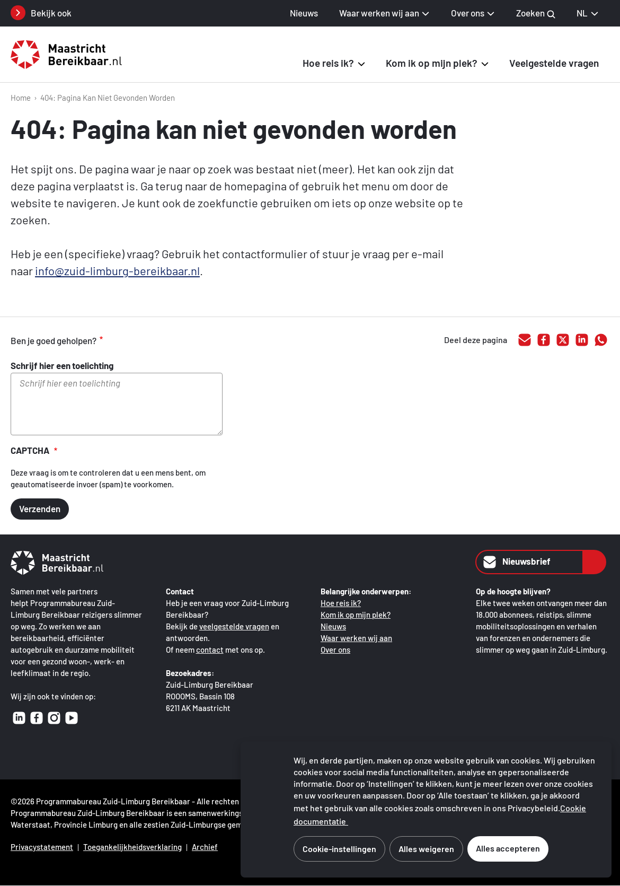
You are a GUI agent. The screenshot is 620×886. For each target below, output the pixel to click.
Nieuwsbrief (516, 562)
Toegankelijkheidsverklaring (132, 847)
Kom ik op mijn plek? (356, 614)
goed (127, 340)
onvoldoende (171, 340)
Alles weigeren (426, 849)
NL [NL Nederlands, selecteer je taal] (588, 12)
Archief (205, 847)
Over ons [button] (467, 12)
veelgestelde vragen (234, 626)
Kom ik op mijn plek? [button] (431, 63)
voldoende (149, 340)
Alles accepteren (508, 848)
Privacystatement (42, 847)
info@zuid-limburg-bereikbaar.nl (117, 270)
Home (21, 97)
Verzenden (39, 508)
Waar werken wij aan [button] (379, 12)
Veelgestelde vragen (554, 63)
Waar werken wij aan (356, 638)
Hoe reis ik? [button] (328, 63)
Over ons (335, 649)
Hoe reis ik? (341, 603)
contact (210, 649)
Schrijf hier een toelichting (62, 365)
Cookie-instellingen (339, 849)
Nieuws (304, 12)
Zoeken (535, 13)
